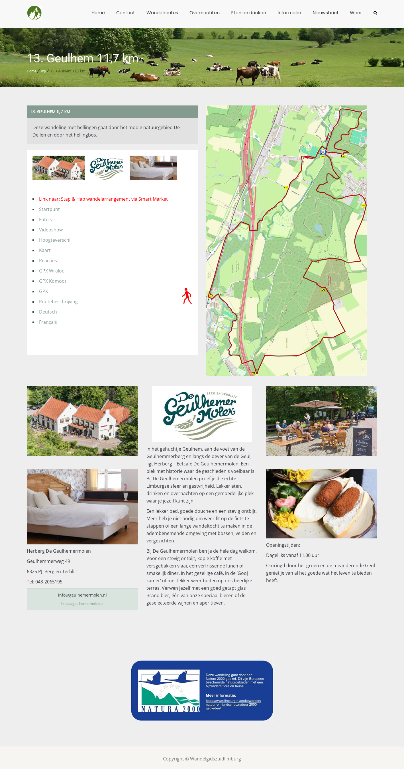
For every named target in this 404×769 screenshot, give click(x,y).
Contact (125, 12)
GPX (43, 289)
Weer (356, 12)
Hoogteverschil (55, 238)
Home (98, 12)
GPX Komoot (52, 279)
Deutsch (48, 309)
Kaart (45, 248)
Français (48, 320)
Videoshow (51, 227)
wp (43, 69)
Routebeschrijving (58, 299)
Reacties (48, 258)
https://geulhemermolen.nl (82, 601)
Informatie (289, 12)
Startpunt (49, 207)
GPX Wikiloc (51, 268)
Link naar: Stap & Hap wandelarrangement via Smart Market (103, 197)
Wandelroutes (162, 12)
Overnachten (204, 12)
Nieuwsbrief (325, 12)
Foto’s (45, 217)
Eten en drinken (248, 12)
